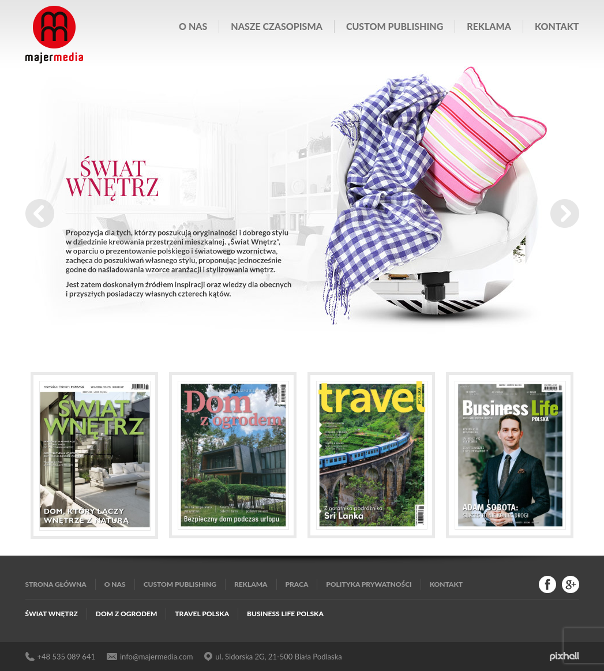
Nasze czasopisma (276, 26)
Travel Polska (202, 613)
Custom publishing (394, 26)
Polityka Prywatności (368, 584)
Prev (39, 213)
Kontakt (557, 26)
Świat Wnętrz (51, 613)
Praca (297, 584)
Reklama (489, 26)
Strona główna (56, 584)
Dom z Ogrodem (126, 613)
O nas (193, 26)
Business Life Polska (285, 613)
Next (564, 213)
